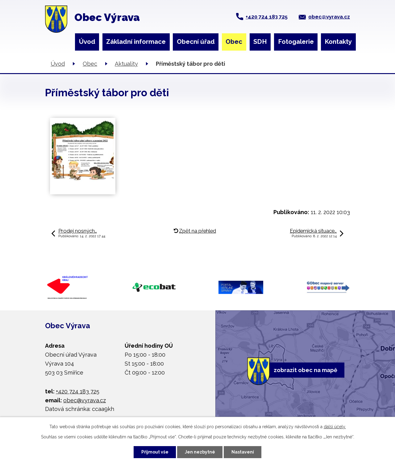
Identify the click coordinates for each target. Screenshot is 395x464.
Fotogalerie (296, 41)
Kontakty (338, 41)
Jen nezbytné (200, 452)
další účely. (335, 426)
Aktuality (126, 63)
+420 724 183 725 (267, 17)
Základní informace (136, 41)
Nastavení (242, 452)
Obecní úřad (196, 41)
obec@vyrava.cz (329, 17)
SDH (260, 41)
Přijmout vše (154, 452)
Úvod (87, 41)
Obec (234, 41)
